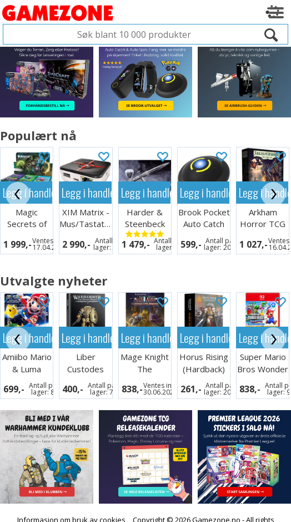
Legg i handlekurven (86, 192)
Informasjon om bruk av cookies (71, 513)
